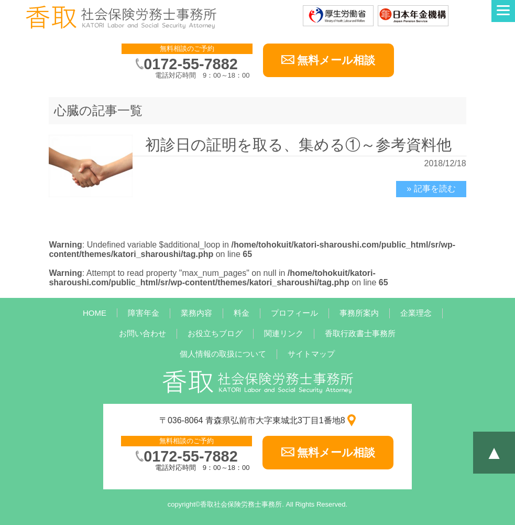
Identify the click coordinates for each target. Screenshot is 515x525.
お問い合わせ (142, 333)
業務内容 (196, 312)
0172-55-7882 (190, 64)
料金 (241, 312)
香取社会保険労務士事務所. (242, 504)
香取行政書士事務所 (360, 333)
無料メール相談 (336, 60)
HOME (94, 312)
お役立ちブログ (215, 333)
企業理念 (416, 312)
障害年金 (143, 312)
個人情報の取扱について (223, 353)
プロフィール (294, 312)
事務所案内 (359, 312)
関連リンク (283, 333)
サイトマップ (311, 353)
